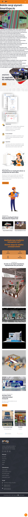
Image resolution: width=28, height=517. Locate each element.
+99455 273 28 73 (7, 485)
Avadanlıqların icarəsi (6, 477)
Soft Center (22, 495)
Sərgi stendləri (4, 469)
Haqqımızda (4, 458)
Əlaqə (4, 84)
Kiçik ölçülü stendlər (5, 473)
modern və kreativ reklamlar (8, 401)
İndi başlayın (5, 183)
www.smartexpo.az (7, 489)
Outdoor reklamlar (5, 475)
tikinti (20, 176)
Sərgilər (3, 462)
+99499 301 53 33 (7, 486)
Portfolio (3, 460)
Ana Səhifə (4, 456)
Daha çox (4, 405)
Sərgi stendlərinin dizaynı (6, 471)
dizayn (17, 176)
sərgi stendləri (13, 175)
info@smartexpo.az (7, 488)
